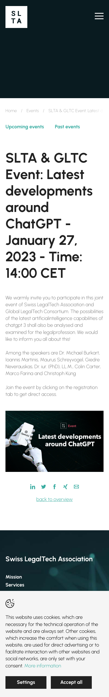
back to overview (54, 499)
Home (11, 110)
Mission (13, 577)
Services (14, 585)
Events (32, 110)
